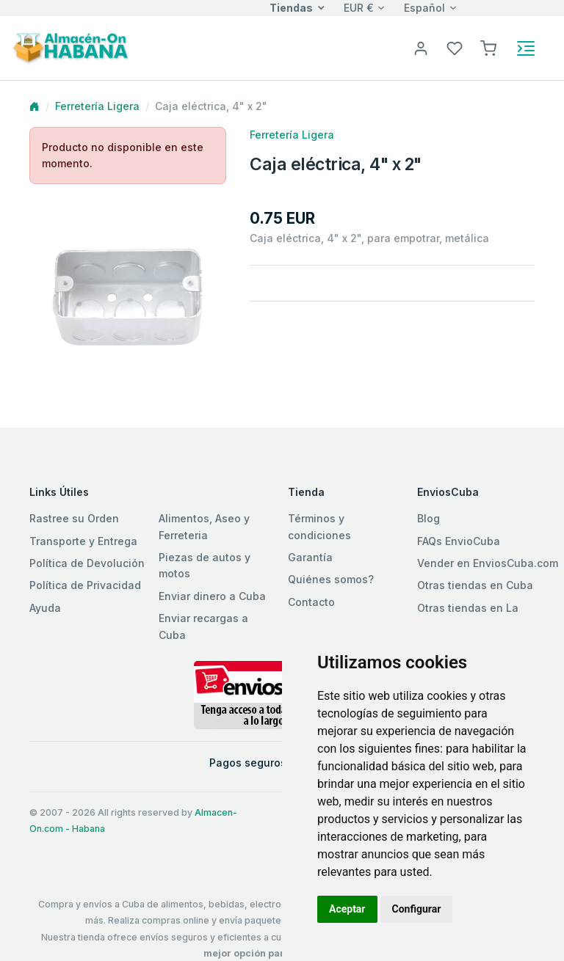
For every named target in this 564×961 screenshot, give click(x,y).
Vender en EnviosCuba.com (487, 563)
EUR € (359, 7)
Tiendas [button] (291, 7)
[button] (488, 47)
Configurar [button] (416, 909)
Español (424, 7)
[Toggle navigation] (526, 48)
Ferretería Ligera (97, 106)
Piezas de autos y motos (204, 565)
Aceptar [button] (347, 909)
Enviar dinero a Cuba (212, 596)
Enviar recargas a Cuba (203, 626)
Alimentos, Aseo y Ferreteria (204, 526)
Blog (428, 518)
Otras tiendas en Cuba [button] (475, 585)
